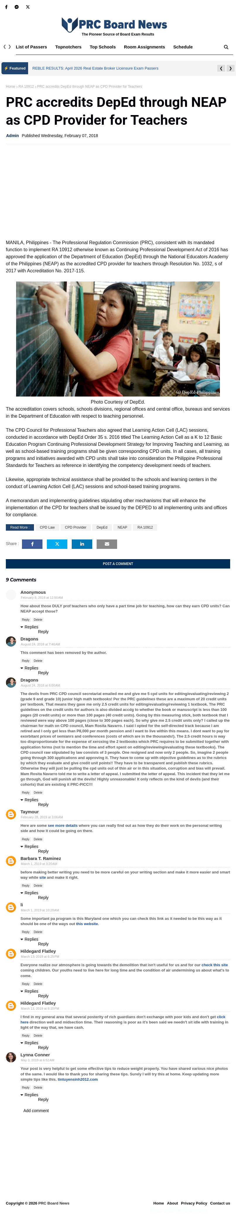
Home (10, 87)
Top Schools (103, 46)
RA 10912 (26, 87)
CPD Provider (75, 527)
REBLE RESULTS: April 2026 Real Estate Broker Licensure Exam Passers (95, 68)
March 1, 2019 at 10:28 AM (40, 910)
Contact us (220, 1203)
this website (87, 924)
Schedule (183, 46)
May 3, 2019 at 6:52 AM (37, 1060)
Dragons (29, 638)
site (42, 877)
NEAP (122, 527)
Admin (12, 135)
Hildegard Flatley (38, 951)
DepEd (102, 527)
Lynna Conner (35, 1054)
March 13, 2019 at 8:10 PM (40, 1008)
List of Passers (31, 46)
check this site (215, 965)
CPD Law (47, 527)
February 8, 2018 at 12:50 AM (42, 597)
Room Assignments (144, 46)
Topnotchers (68, 46)
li (21, 904)
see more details (63, 825)
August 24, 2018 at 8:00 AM (40, 685)
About (172, 1203)
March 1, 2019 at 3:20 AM (39, 864)
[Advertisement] (118, 191)
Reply (26, 619)
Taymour (29, 811)
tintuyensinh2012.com (78, 1079)
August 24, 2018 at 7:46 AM (40, 644)
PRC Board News (53, 1203)
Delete (38, 619)
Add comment (36, 1110)
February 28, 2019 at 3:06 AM (42, 817)
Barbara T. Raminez (40, 858)
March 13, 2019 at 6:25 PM (40, 956)
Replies (31, 627)
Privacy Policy (194, 1203)
